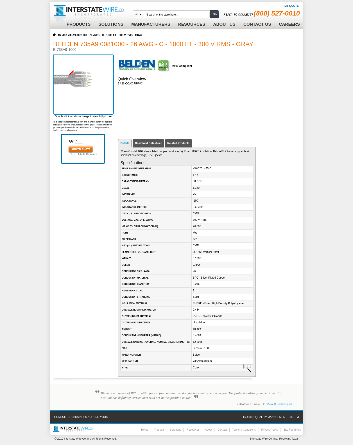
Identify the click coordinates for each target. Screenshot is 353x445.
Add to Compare (87, 154)
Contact (222, 429)
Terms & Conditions (244, 429)
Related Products (178, 143)
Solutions (175, 429)
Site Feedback (292, 429)
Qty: (71, 141)
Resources (193, 429)
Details (124, 143)
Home (54, 34)
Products (159, 429)
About (208, 429)
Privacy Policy (269, 429)
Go (215, 14)
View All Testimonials (279, 404)
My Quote (291, 5)
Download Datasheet (148, 143)
